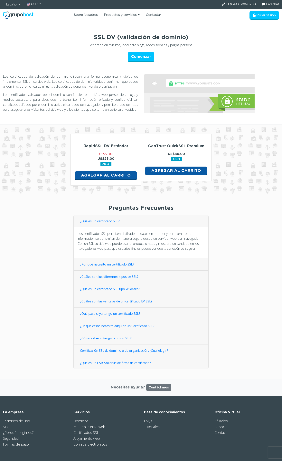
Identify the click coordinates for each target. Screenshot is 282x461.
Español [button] (12, 4)
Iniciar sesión (264, 15)
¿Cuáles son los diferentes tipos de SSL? (109, 276)
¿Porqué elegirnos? (18, 432)
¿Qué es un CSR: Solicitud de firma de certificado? (116, 363)
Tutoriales (152, 426)
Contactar (153, 14)
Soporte (220, 426)
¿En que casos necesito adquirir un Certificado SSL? (117, 326)
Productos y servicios (122, 14)
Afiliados (221, 421)
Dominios (81, 421)
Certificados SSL (86, 432)
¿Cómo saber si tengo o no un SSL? (106, 338)
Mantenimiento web (89, 426)
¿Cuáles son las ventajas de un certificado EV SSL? (116, 301)
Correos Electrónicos (90, 444)
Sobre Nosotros (86, 14)
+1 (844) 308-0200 (239, 4)
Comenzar (141, 57)
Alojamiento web (86, 438)
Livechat (270, 4)
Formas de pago (16, 444)
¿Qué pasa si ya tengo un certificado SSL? (110, 313)
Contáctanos (159, 387)
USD (33, 4)
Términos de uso (16, 421)
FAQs (148, 421)
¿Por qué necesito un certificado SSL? (107, 264)
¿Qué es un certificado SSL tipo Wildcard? (110, 289)
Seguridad (11, 438)
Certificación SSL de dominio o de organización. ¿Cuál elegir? (124, 350)
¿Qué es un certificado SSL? (100, 221)
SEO (6, 426)
